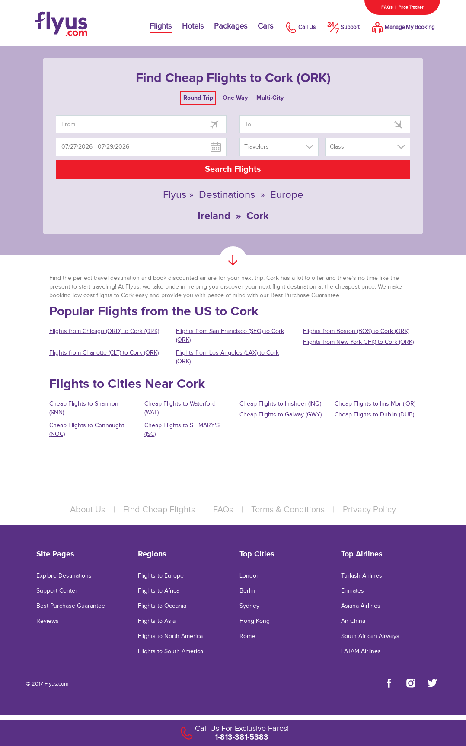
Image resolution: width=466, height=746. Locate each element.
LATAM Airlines (361, 651)
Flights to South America (170, 651)
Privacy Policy (369, 510)
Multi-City (270, 98)
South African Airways (370, 636)
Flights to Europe (161, 575)
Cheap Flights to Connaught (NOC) (86, 430)
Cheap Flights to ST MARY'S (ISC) (182, 430)
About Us (87, 510)
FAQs (387, 7)
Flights (161, 26)
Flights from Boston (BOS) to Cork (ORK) (356, 331)
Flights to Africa (158, 590)
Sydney (249, 606)
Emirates (352, 590)
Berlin (247, 590)
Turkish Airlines (361, 575)
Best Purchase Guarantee (70, 606)
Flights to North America (170, 636)
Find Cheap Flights (159, 510)
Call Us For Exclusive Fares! (242, 728)
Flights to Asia (157, 621)
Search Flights (233, 169)
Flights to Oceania (162, 606)
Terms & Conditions (288, 510)
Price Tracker (411, 7)
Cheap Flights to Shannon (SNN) (83, 408)
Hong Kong (254, 621)
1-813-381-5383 (241, 737)
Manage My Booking (402, 27)
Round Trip (198, 98)
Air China (353, 621)
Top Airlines (362, 554)
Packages (230, 26)
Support (343, 27)
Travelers (256, 146)
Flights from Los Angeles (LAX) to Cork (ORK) (227, 357)
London (249, 575)
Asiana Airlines (360, 606)
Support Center (56, 590)
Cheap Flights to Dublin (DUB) (374, 414)
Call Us (300, 27)
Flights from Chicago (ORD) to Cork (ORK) (104, 331)
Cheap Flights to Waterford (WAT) (180, 408)
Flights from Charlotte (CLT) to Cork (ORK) (104, 352)
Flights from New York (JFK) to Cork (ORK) (358, 342)
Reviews (47, 621)
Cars (265, 26)
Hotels (193, 26)
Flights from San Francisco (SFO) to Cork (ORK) (230, 335)
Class (337, 146)
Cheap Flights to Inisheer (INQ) (280, 403)
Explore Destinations (64, 575)
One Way (235, 98)
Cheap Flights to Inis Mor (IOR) (375, 403)
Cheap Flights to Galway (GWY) (280, 414)
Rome (247, 636)
